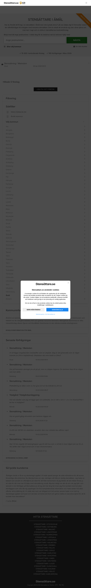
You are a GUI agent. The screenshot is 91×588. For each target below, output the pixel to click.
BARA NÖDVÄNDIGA (33, 309)
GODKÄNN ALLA (57, 309)
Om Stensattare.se (50, 314)
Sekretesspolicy (40, 314)
